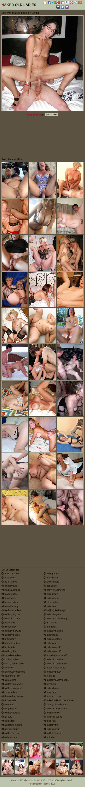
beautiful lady (9, 606)
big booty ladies (11, 610)
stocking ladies (53, 717)
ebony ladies (9, 700)
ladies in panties (53, 659)
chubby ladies (10, 659)
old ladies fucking (11, 725)
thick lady (50, 721)
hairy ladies (51, 577)
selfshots (50, 684)
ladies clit (7, 667)
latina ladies (51, 602)
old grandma (9, 737)
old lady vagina (53, 733)
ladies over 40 (52, 647)
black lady (8, 622)
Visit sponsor (51, 114)
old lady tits (51, 725)
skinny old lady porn (55, 704)
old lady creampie (12, 684)
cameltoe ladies (11, 655)
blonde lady (8, 626)
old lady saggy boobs (56, 680)
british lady (8, 639)
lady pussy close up (13, 671)
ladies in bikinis (10, 618)
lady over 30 (51, 643)
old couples (8, 680)
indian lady (51, 594)
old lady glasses (11, 733)
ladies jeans (51, 598)
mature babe (9, 594)
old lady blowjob (11, 631)
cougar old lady (10, 676)
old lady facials (10, 712)
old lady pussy (52, 671)
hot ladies (50, 586)
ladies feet (8, 721)
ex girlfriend (9, 708)
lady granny (51, 573)
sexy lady (50, 692)
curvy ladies (9, 692)
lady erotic (8, 704)
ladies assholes (11, 590)
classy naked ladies (13, 663)
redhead (49, 676)
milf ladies (50, 622)
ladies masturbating (55, 618)
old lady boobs (10, 635)
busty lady (8, 647)
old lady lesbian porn (56, 610)
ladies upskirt (52, 729)
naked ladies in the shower (59, 700)
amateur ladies (10, 573)
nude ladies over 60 (55, 655)
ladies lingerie (52, 614)
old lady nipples (53, 631)
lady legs (50, 606)
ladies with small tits (55, 708)
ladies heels (51, 581)
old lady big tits (10, 614)
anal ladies (8, 577)
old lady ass (9, 586)
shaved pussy (52, 696)
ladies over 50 (52, 651)
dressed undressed (12, 696)
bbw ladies (8, 598)
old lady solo (51, 712)
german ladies (10, 729)
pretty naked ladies (55, 667)
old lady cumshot (11, 688)
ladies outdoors (53, 639)
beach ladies (9, 602)
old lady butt (9, 651)
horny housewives (54, 590)
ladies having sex (54, 688)
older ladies (51, 635)
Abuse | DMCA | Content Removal (26, 780)
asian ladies (9, 581)
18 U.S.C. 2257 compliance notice (58, 780)
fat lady (6, 717)
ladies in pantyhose (55, 663)
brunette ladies (10, 643)
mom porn (50, 626)
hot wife (49, 737)
